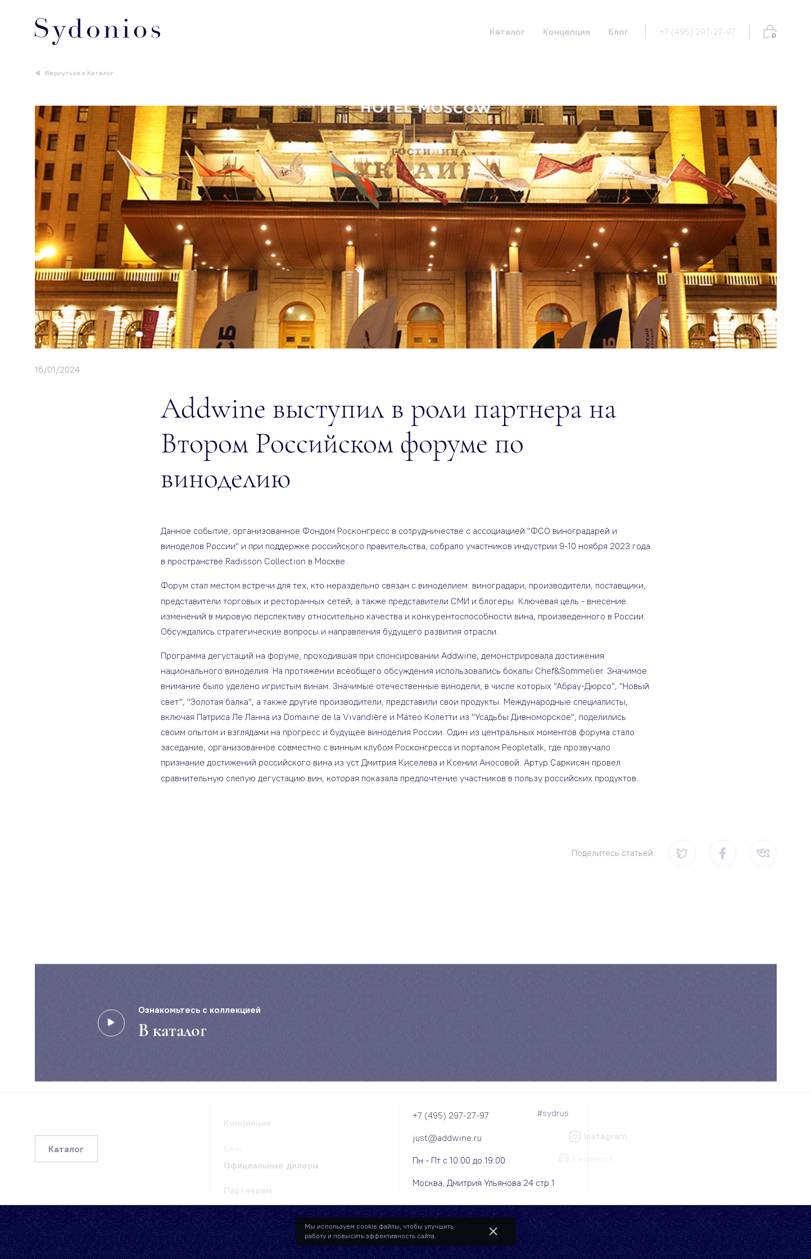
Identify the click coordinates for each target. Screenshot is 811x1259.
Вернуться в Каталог (79, 73)
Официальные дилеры (271, 1168)
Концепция (247, 1125)
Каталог (66, 1148)
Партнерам (248, 1193)
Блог (234, 1150)
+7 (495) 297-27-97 (697, 31)
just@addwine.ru (447, 1137)
